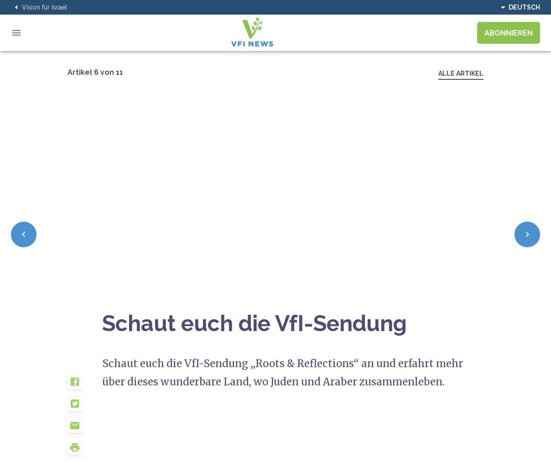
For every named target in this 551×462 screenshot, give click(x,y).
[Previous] (23, 234)
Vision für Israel (39, 7)
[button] (85, 385)
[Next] (527, 234)
